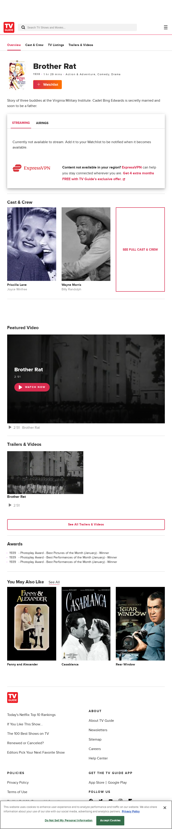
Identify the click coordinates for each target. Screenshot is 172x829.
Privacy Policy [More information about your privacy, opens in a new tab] (131, 811)
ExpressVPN (132, 167)
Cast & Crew (34, 45)
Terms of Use (17, 792)
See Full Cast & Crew (140, 250)
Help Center (98, 758)
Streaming (21, 123)
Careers (95, 749)
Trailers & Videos (81, 45)
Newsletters (98, 730)
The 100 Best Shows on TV (28, 733)
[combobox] (77, 27)
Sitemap (95, 739)
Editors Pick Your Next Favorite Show (36, 752)
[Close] (165, 808)
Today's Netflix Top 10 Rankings (31, 715)
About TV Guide (101, 720)
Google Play (117, 782)
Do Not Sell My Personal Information (69, 820)
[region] (86, 815)
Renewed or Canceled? (25, 743)
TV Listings (56, 45)
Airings (42, 123)
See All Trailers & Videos (86, 524)
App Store (96, 782)
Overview (14, 45)
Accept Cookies (110, 820)
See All (54, 582)
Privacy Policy (18, 782)
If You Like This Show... (25, 724)
